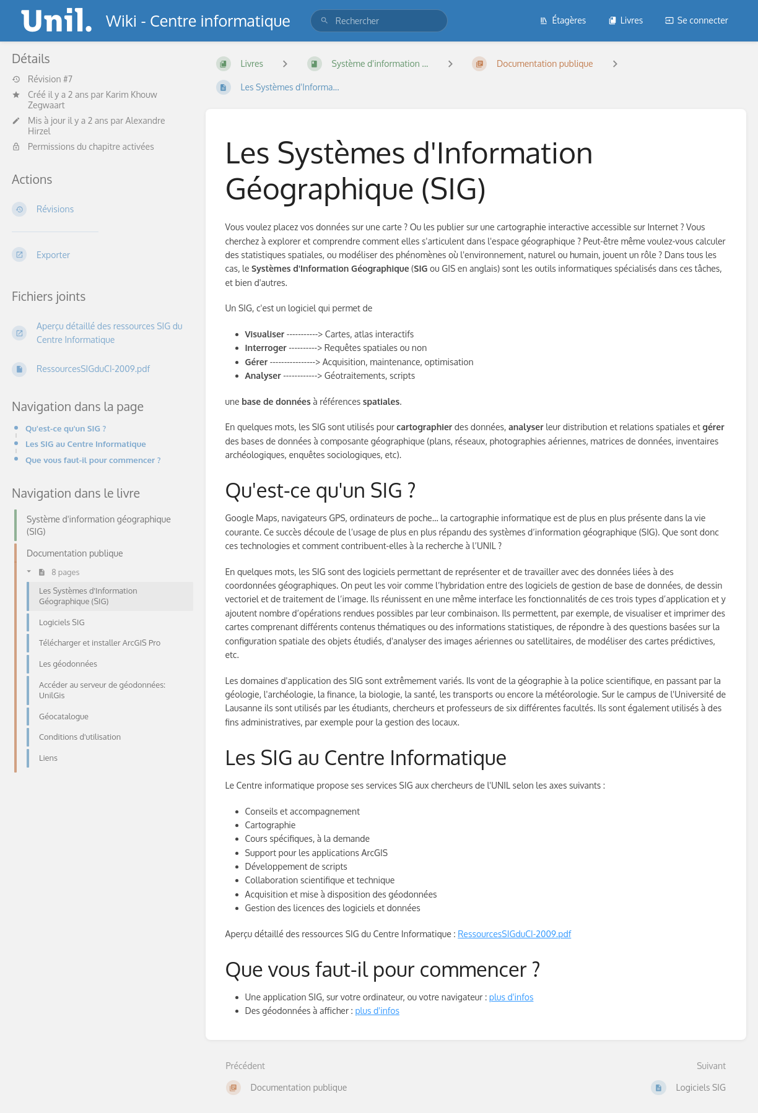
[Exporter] (99, 254)
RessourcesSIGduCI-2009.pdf (514, 934)
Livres (625, 20)
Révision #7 (42, 79)
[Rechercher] (324, 20)
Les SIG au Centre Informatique (85, 443)
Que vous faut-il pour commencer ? (92, 459)
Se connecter (696, 20)
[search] (379, 20)
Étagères (562, 20)
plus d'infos (511, 997)
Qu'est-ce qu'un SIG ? (65, 428)
